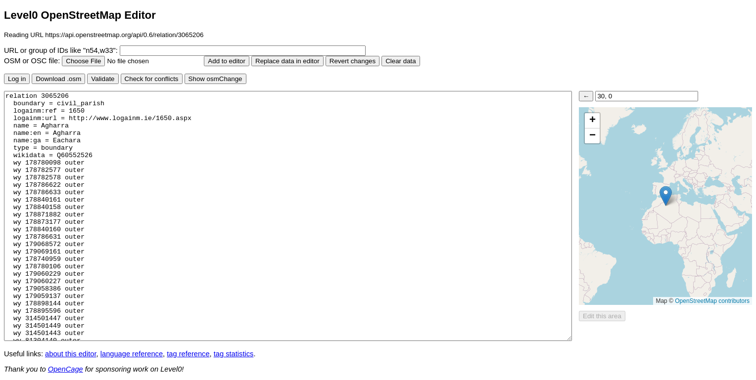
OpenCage (65, 369)
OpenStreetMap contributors (712, 300)
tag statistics (234, 354)
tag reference (188, 354)
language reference (131, 354)
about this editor (70, 354)
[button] (666, 196)
